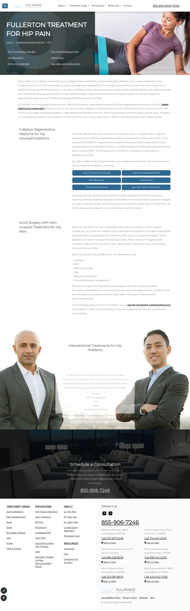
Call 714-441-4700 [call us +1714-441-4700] (155, 538)
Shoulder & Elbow (16, 533)
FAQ (66, 554)
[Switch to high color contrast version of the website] (5, 5)
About (62, 5)
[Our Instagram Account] (110, 515)
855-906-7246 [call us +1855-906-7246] (120, 522)
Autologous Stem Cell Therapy (44, 545)
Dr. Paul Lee (70, 517)
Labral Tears (57, 58)
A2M (37, 552)
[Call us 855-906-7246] (4, 590)
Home (9, 42)
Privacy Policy (130, 597)
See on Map (108, 543)
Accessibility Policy (110, 597)
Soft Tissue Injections (46, 511)
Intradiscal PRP (43, 533)
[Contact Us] (4, 598)
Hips (8, 538)
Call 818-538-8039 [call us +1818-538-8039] (112, 557)
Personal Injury (72, 536)
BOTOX (39, 522)
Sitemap (143, 597)
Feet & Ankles (13, 548)
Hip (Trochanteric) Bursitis (21, 52)
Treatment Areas (79, 5)
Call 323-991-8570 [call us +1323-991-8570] (112, 576)
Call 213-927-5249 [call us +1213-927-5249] (112, 538)
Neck (9, 522)
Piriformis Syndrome (18, 64)
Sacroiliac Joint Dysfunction (65, 64)
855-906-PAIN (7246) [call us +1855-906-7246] (166, 5)
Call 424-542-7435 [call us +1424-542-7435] (155, 576)
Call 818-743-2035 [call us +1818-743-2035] (155, 557)
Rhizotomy (41, 527)
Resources (114, 5)
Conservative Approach (70, 529)
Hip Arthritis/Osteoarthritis (65, 52)
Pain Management (16, 517)
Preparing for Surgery (71, 561)
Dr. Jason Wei (71, 522)
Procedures (98, 5)
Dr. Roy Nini (70, 511)
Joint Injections (43, 517)
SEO (152, 597)
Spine (9, 527)
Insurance (69, 549)
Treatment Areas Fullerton (30, 42)
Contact (127, 5)
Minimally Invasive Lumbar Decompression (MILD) (44, 562)
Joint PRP (40, 538)
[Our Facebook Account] (104, 515)
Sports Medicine (14, 511)
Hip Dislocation (15, 58)
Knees (9, 543)
